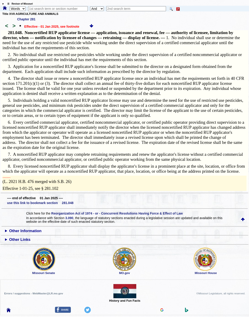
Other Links (19, 239)
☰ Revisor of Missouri (19, 4)
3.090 (69, 218)
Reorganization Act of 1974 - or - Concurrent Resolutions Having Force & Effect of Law (117, 213)
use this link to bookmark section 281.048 (40, 203)
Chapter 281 (26, 19)
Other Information (25, 231)
